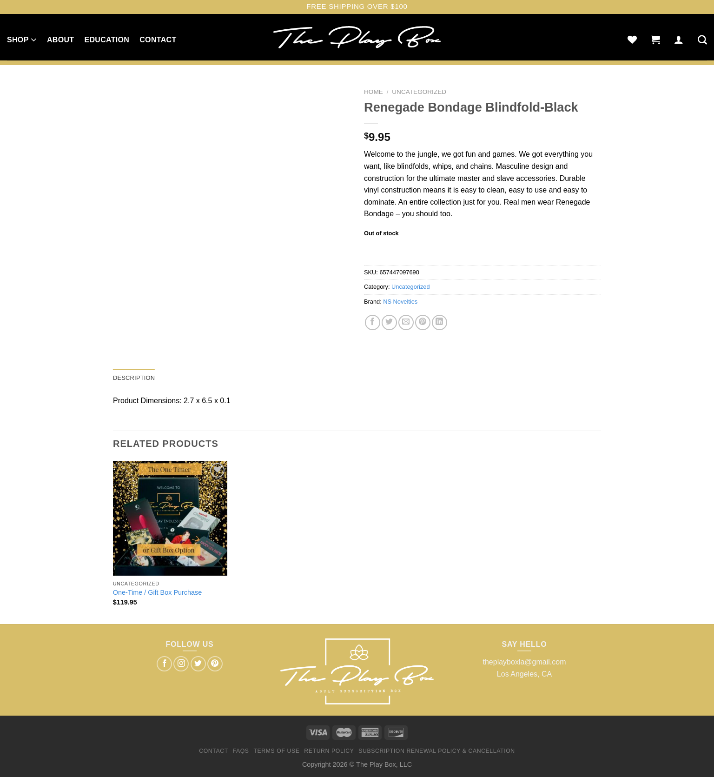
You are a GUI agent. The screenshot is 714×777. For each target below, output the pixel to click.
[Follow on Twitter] (198, 663)
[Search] (702, 39)
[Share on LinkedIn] (439, 322)
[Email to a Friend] (406, 322)
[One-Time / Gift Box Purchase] (170, 518)
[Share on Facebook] (372, 322)
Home (373, 91)
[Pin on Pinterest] (422, 322)
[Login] (678, 39)
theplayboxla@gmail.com (524, 662)
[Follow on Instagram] (181, 663)
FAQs (241, 751)
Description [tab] (134, 377)
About (60, 40)
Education (106, 40)
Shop (22, 39)
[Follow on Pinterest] (215, 663)
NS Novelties (400, 301)
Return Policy (329, 751)
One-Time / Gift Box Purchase (157, 592)
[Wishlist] (632, 39)
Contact (157, 40)
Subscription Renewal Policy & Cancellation (436, 751)
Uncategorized (419, 91)
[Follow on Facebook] (164, 663)
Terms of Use (276, 751)
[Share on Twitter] (389, 322)
